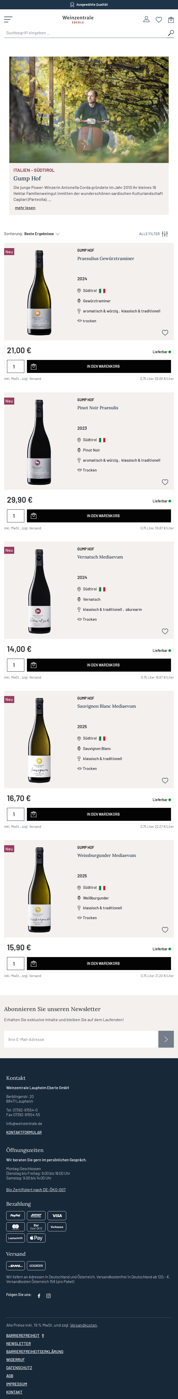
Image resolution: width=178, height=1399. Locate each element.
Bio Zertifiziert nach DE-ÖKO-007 (36, 1189)
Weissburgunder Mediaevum (106, 855)
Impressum (16, 1384)
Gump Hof (85, 250)
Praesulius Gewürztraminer (105, 258)
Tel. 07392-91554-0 (22, 1110)
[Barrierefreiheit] (25, 1335)
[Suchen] (170, 33)
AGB (9, 1375)
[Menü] (8, 19)
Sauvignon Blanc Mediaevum (106, 706)
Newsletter (18, 1343)
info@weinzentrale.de (24, 1123)
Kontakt (14, 1392)
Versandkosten (83, 1324)
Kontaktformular (24, 1132)
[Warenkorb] (171, 19)
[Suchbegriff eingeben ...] (85, 33)
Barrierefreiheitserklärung (34, 1351)
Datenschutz (19, 1367)
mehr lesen (25, 207)
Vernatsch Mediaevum (100, 557)
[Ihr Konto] (146, 19)
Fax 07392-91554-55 (23, 1114)
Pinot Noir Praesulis (97, 408)
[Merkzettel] (159, 19)
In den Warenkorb (103, 366)
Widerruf (15, 1359)
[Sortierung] (39, 234)
